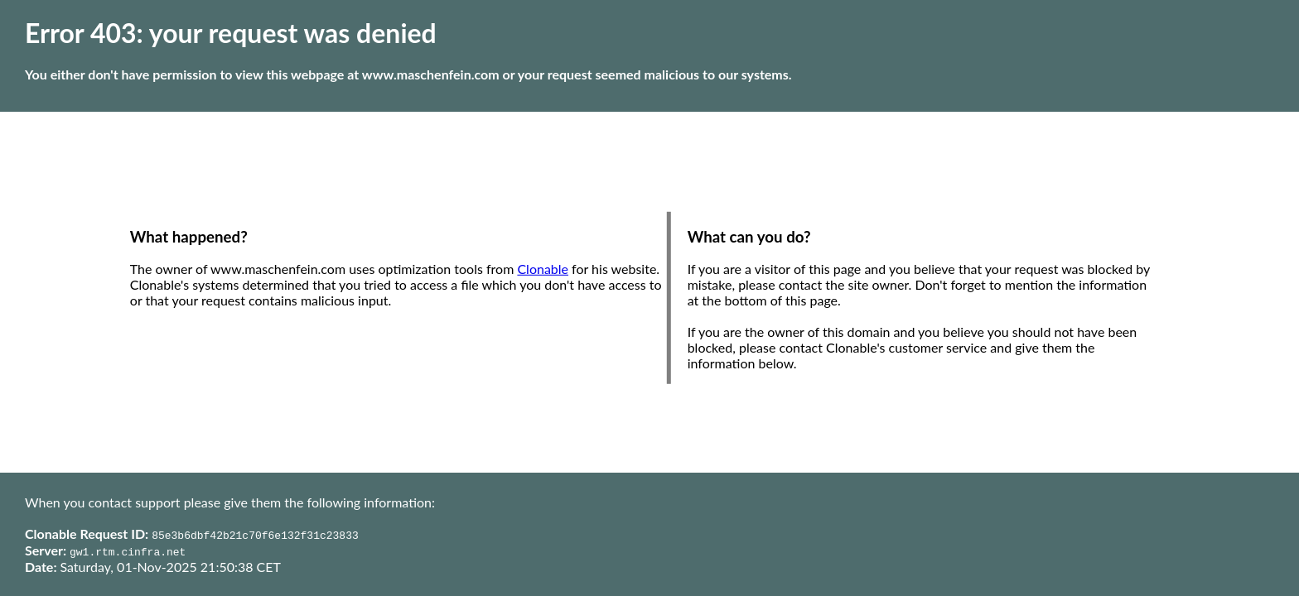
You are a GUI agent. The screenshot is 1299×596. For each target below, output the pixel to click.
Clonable (542, 268)
